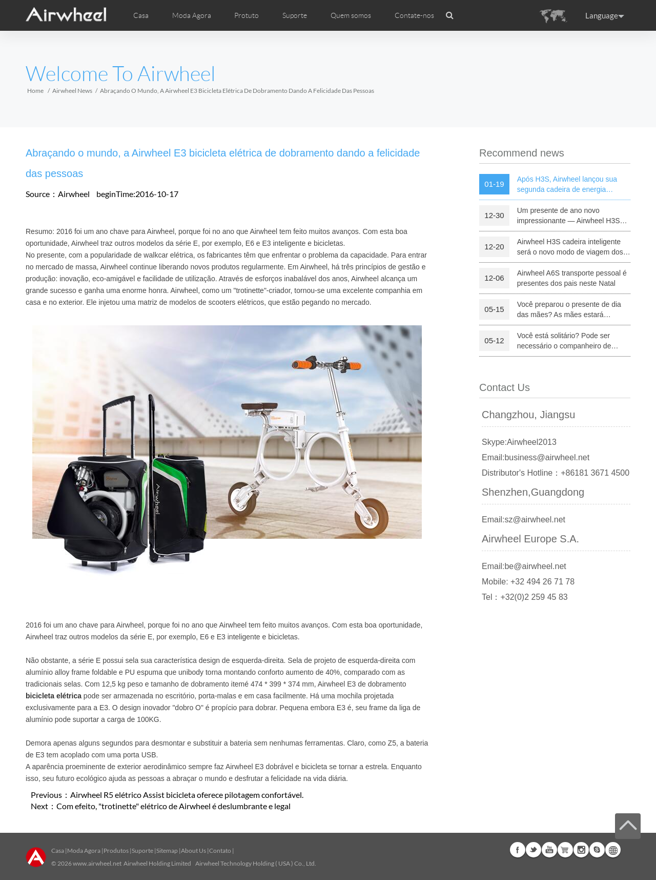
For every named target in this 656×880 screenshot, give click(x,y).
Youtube (549, 849)
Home (35, 90)
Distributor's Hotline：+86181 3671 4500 (555, 472)
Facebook (517, 849)
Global (613, 849)
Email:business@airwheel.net (535, 457)
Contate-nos (414, 15)
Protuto (246, 15)
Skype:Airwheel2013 (519, 442)
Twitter (533, 849)
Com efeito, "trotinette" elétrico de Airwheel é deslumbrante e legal (173, 806)
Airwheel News (72, 90)
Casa (141, 15)
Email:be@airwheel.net (524, 566)
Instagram (581, 849)
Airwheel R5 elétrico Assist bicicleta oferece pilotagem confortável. (186, 794)
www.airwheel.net (97, 863)
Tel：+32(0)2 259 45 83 (525, 597)
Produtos (116, 850)
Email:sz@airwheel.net (523, 519)
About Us (193, 850)
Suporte (294, 15)
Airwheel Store (565, 849)
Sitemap (167, 850)
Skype (597, 849)
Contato (220, 850)
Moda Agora (83, 850)
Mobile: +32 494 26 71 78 (528, 581)
